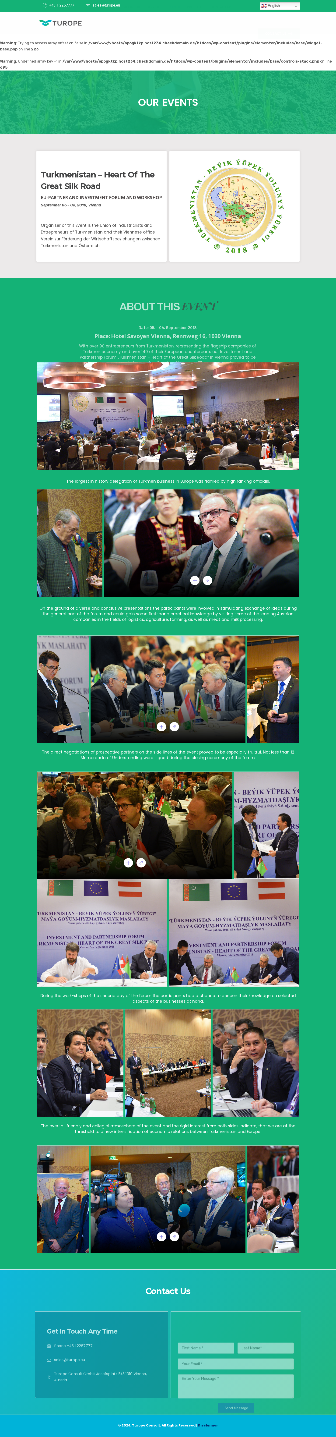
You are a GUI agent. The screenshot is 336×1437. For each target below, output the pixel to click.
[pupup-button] (195, 580)
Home (112, 23)
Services (154, 23)
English (270, 6)
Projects (195, 23)
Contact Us (220, 23)
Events (174, 23)
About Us (132, 23)
